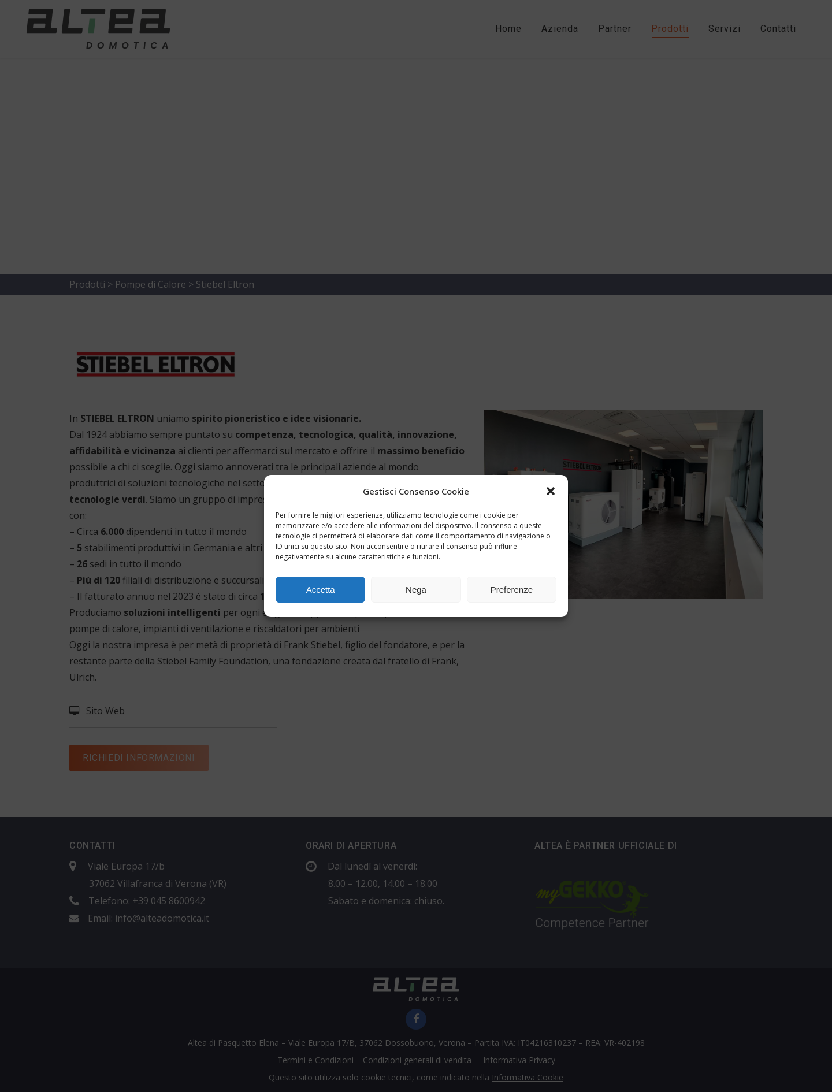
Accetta (320, 590)
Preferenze (512, 590)
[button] (550, 491)
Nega (416, 590)
